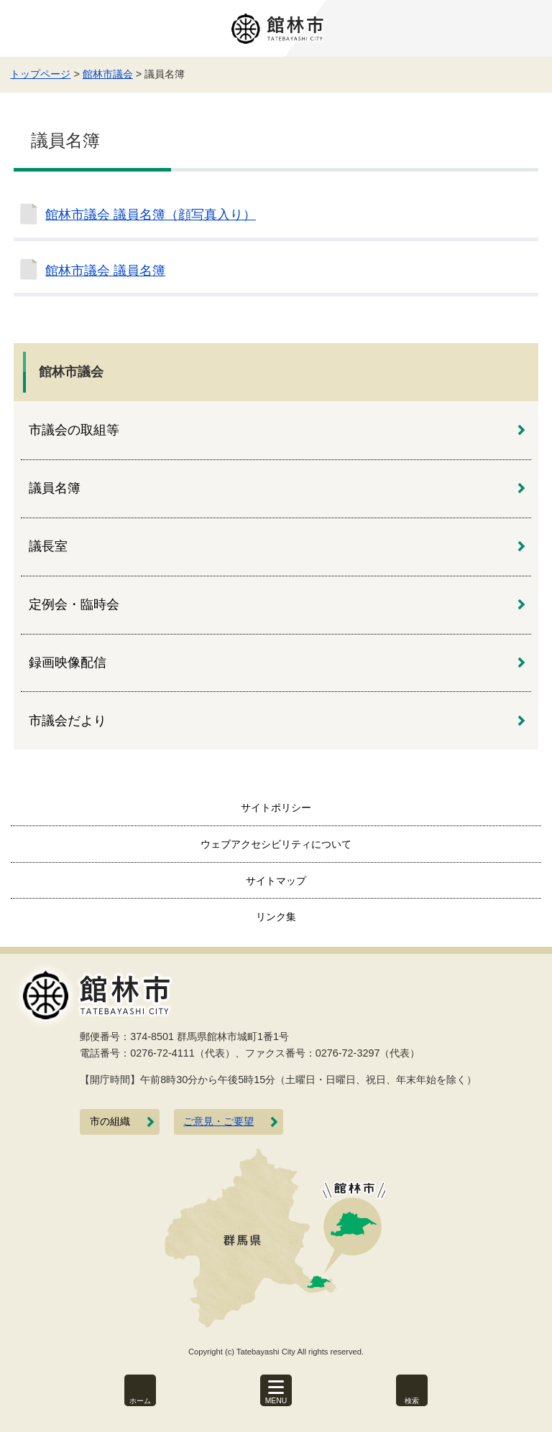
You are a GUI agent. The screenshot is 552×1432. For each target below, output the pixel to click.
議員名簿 (54, 488)
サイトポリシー (276, 807)
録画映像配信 (67, 662)
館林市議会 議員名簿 (105, 270)
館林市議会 (108, 74)
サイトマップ (276, 880)
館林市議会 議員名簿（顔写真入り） (150, 214)
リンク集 (276, 916)
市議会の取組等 (74, 430)
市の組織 (110, 1121)
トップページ (40, 74)
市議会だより (67, 720)
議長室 (48, 546)
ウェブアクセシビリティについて (276, 844)
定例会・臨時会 (74, 604)
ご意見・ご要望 (218, 1121)
